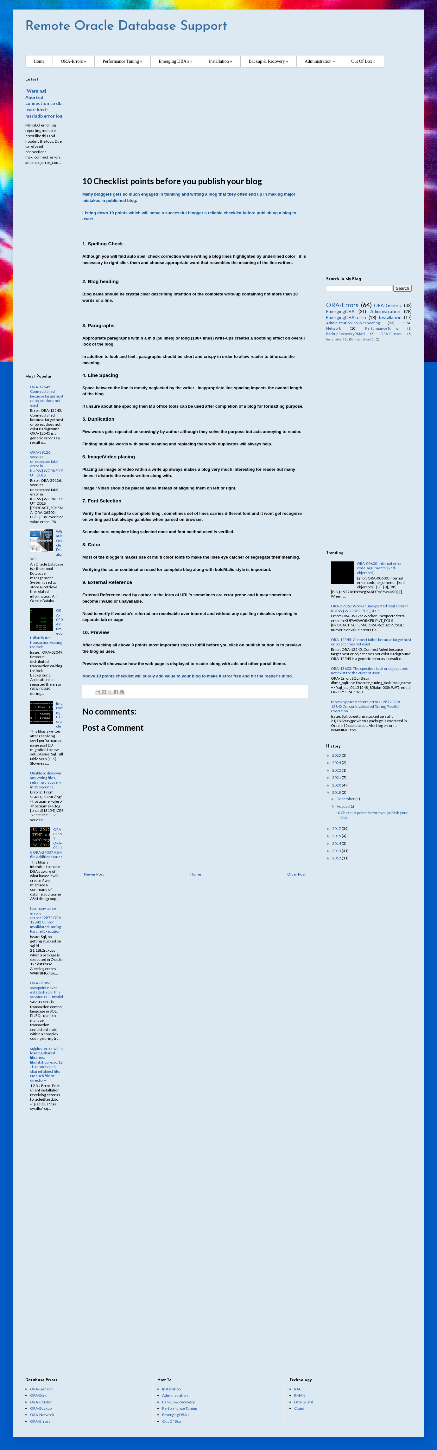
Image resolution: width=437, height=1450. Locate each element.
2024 (337, 762)
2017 (337, 828)
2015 (337, 835)
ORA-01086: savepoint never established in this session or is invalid (46, 990)
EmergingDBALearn (346, 317)
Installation (390, 317)
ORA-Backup (41, 1408)
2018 (337, 792)
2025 (337, 755)
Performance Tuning (179, 1408)
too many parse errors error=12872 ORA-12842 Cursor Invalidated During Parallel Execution (46, 920)
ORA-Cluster (391, 334)
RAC (297, 1389)
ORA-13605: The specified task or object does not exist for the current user (369, 670)
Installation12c (364, 339)
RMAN (299, 1395)
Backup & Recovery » (268, 61)
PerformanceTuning (382, 328)
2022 (337, 770)
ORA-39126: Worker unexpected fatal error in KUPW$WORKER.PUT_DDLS (46, 463)
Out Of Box (171, 1421)
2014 (337, 843)
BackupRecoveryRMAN (345, 334)
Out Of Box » (363, 61)
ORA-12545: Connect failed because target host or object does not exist (46, 396)
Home (39, 61)
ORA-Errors (342, 304)
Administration (385, 311)
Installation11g (337, 339)
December (346, 798)
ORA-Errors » (73, 61)
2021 (337, 777)
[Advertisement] (194, 122)
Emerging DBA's (175, 1414)
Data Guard (303, 1402)
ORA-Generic (388, 305)
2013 (337, 850)
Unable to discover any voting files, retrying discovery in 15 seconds (46, 780)
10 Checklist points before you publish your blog (372, 814)
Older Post (296, 874)
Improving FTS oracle (59, 714)
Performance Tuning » (122, 61)
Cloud (299, 1408)
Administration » (320, 61)
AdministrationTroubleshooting (353, 322)
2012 (337, 858)
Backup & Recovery (178, 1402)
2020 (337, 785)
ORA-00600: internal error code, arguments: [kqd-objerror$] (379, 568)
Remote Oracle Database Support (126, 26)
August (343, 806)
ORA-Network (42, 1414)
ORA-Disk (38, 1395)
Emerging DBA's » (175, 61)
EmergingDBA (340, 311)
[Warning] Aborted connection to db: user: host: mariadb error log (44, 103)
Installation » (220, 61)
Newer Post (94, 874)
